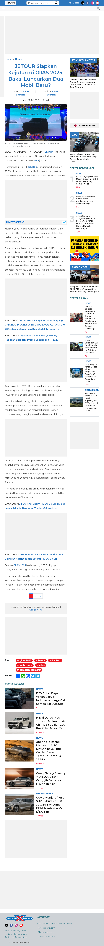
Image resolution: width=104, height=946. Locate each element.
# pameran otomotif (29, 670)
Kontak (8, 931)
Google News (35, 610)
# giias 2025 (24, 660)
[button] (98, 8)
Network (10, 3)
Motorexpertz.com (46, 928)
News (18, 59)
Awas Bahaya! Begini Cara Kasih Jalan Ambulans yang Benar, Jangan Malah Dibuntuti (83, 158)
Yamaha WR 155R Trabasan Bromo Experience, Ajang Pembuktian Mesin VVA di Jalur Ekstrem (83, 83)
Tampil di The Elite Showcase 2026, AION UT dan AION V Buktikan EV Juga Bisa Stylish (84, 289)
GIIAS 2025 (19, 565)
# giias (41, 665)
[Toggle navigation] (3, 8)
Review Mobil (44, 793)
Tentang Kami (20, 934)
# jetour (40, 660)
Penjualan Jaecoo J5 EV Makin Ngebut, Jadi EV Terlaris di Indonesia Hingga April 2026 (91, 402)
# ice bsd (55, 660)
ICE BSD (32, 167)
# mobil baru (24, 665)
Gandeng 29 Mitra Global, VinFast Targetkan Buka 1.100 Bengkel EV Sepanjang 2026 (91, 373)
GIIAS (36, 160)
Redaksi (8, 934)
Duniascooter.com (46, 936)
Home (8, 59)
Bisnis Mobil (92, 390)
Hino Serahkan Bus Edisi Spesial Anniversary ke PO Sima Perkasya (85, 200)
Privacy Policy (19, 931)
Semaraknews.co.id (63, 923)
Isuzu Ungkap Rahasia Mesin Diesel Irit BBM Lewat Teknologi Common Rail (87, 180)
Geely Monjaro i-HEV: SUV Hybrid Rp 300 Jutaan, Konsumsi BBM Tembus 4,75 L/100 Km (50, 804)
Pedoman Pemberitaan (16, 937)
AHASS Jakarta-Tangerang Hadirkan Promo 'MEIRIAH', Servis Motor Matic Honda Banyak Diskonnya (86, 222)
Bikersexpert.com (45, 932)
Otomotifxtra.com (45, 923)
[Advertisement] (52, 35)
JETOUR (49, 152)
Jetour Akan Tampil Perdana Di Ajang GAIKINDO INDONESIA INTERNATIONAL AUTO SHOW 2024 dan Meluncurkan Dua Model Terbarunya (35, 324)
